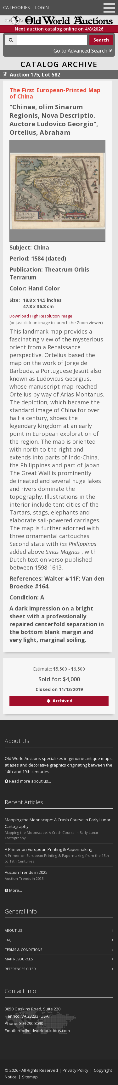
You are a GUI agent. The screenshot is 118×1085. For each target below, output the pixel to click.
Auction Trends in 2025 (26, 872)
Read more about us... (28, 781)
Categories (16, 7)
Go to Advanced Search (82, 50)
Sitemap (30, 1077)
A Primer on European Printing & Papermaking (48, 849)
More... (13, 890)
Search (101, 40)
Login (42, 7)
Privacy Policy (75, 1070)
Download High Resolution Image (40, 316)
